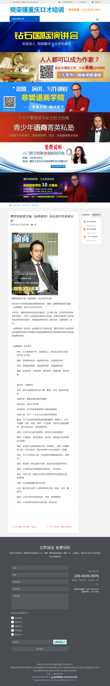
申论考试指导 (91, 221)
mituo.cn (72, 680)
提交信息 (39, 649)
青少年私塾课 (91, 229)
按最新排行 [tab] (96, 215)
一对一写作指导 (92, 237)
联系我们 (83, 2)
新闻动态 (26, 205)
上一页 (27, 527)
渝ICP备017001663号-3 (41, 677)
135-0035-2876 (86, 576)
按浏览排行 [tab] (86, 215)
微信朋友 (18, 618)
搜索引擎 (18, 626)
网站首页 (15, 205)
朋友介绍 (18, 622)
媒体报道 (35, 205)
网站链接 (18, 630)
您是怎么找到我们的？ (20, 613)
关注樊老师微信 (67, 2)
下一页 (62, 527)
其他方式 (18, 635)
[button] (60, 641)
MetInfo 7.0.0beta (51, 680)
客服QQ (97, 2)
